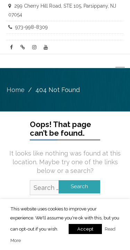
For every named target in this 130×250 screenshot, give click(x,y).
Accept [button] (85, 229)
